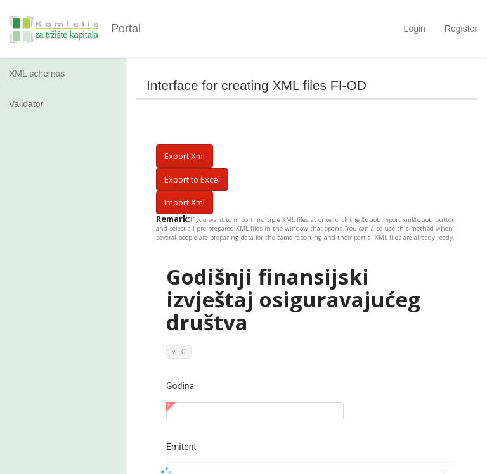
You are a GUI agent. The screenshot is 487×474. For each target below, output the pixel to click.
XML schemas (37, 73)
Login (414, 28)
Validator (26, 104)
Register (461, 28)
